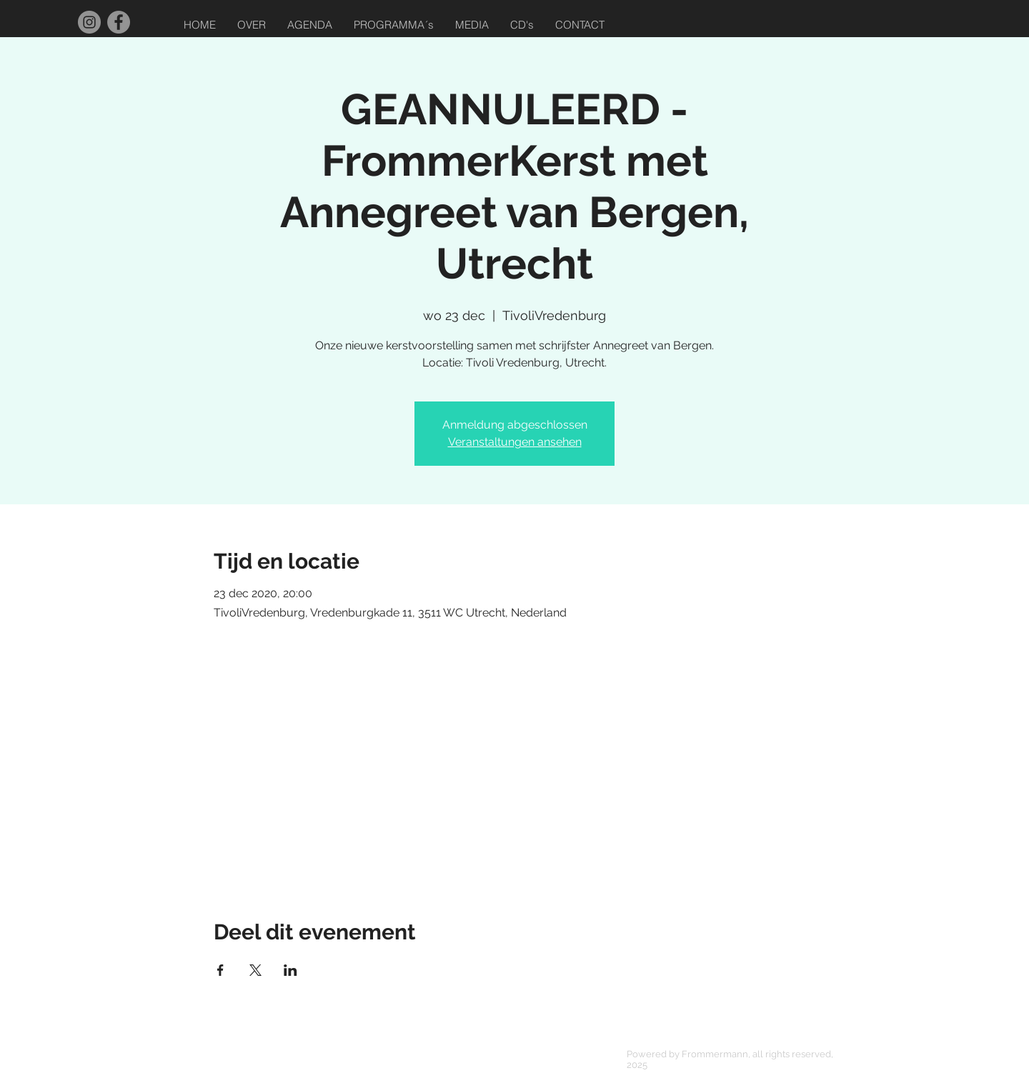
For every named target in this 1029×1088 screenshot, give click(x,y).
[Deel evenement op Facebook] (220, 970)
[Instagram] (89, 22)
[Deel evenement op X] (255, 970)
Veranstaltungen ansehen (515, 442)
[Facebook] (118, 22)
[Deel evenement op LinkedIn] (290, 970)
